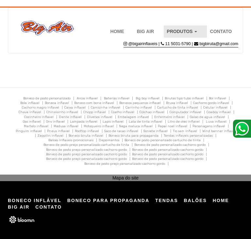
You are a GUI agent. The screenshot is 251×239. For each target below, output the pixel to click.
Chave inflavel (30, 112)
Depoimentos (109, 140)
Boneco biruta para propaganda (134, 136)
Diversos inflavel (99, 117)
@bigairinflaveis (142, 44)
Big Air (145, 31)
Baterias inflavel (116, 98)
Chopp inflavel (94, 112)
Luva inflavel (216, 122)
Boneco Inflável (34, 200)
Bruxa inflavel (177, 103)
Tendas (166, 200)
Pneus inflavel (58, 131)
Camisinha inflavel (105, 108)
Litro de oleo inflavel (184, 122)
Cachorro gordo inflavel (211, 103)
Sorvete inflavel (155, 131)
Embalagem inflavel (133, 117)
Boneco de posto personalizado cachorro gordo (170, 145)
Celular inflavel (215, 108)
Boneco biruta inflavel (86, 136)
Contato (221, 31)
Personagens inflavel (208, 126)
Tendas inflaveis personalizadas (188, 136)
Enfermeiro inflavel (169, 117)
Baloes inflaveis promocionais (70, 140)
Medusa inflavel (66, 126)
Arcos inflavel (87, 98)
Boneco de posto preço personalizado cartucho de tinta (86, 145)
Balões (195, 200)
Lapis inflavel (113, 122)
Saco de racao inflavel (121, 131)
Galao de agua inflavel (207, 117)
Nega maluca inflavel (136, 126)
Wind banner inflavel (219, 131)
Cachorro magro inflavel (40, 108)
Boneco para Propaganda (108, 200)
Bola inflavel (30, 103)
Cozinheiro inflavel (39, 117)
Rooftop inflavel (87, 131)
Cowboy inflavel (219, 112)
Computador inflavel (185, 112)
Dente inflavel (70, 117)
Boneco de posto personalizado (47, 98)
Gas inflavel (32, 122)
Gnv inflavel (55, 122)
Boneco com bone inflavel (94, 103)
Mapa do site (125, 177)
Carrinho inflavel (139, 108)
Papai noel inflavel (172, 126)
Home (117, 31)
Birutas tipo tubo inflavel (184, 98)
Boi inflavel (217, 98)
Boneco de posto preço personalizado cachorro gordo (86, 150)
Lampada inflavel (83, 122)
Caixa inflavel (75, 108)
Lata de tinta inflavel (145, 122)
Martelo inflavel (36, 126)
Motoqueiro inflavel (99, 126)
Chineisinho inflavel (62, 112)
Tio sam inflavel (185, 131)
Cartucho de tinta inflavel (177, 108)
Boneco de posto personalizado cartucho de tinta (163, 140)
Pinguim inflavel (29, 131)
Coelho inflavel (122, 112)
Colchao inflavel (152, 112)
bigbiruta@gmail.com (219, 44)
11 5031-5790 (178, 44)
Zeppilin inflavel (50, 136)
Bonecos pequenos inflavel (140, 103)
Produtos (182, 31)
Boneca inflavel (57, 103)
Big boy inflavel (147, 98)
